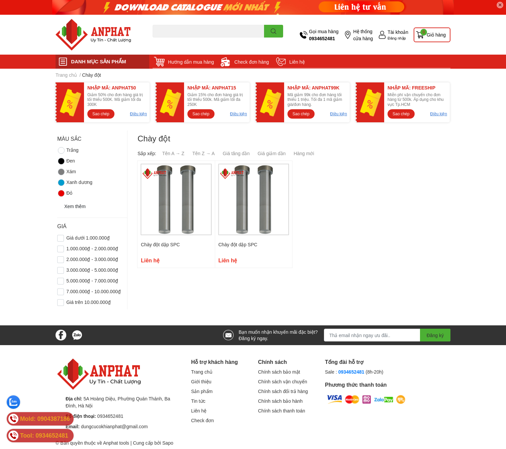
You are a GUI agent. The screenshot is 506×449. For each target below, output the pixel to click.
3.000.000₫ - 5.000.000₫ (92, 270)
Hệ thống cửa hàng (363, 34)
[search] (273, 31)
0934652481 (322, 38)
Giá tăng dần (236, 153)
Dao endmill (163, 41)
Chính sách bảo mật (279, 372)
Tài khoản (398, 32)
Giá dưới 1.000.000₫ (88, 238)
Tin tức (198, 401)
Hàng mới (303, 153)
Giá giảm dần (272, 153)
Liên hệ (297, 62)
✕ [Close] (500, 5)
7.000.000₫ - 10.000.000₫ (93, 291)
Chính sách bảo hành (280, 401)
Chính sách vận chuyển (282, 381)
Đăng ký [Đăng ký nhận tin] (435, 335)
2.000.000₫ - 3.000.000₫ (92, 259)
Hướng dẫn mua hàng (191, 62)
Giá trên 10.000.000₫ (88, 302)
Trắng (67, 150)
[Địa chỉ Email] (387, 335)
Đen (66, 161)
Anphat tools (116, 443)
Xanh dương (74, 183)
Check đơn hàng (251, 62)
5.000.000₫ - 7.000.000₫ (92, 280)
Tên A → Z (173, 153)
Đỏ (64, 193)
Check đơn (202, 420)
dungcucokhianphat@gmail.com (114, 426)
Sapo (167, 443)
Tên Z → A (203, 153)
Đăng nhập (397, 38)
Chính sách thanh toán (281, 410)
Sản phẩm (202, 391)
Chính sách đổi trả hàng (283, 391)
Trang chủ (202, 372)
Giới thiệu (201, 381)
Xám (66, 172)
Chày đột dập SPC (160, 244)
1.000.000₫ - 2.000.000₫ (92, 248)
